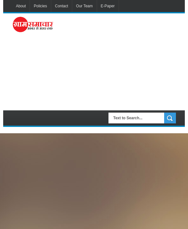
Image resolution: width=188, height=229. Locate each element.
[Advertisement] (122, 61)
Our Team (84, 6)
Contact (61, 6)
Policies (40, 6)
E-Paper (108, 6)
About (21, 6)
